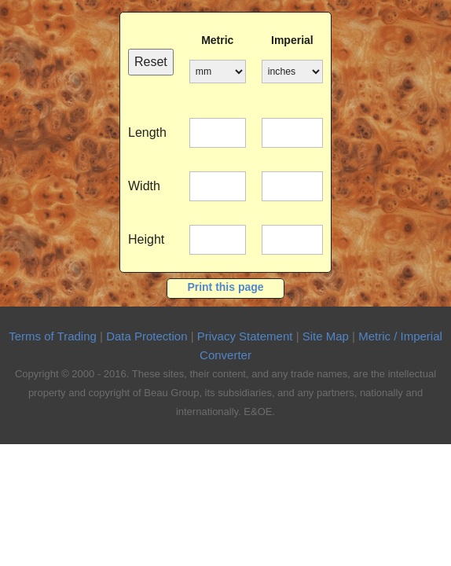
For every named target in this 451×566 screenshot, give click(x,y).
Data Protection (146, 336)
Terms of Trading (53, 336)
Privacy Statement (245, 336)
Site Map (325, 336)
